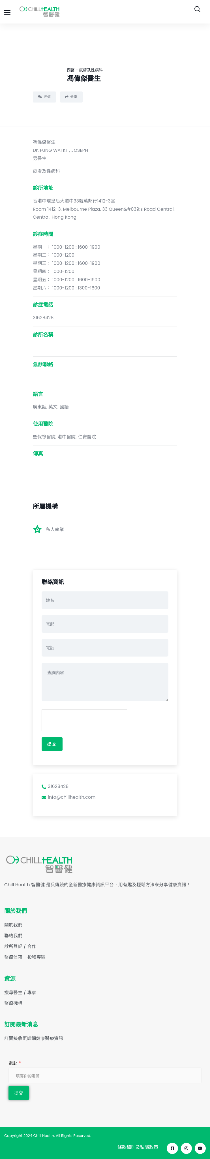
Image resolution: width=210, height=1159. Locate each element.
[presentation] (85, 721)
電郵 (14, 1063)
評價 (44, 96)
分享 (71, 96)
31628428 (55, 786)
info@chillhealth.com (68, 797)
